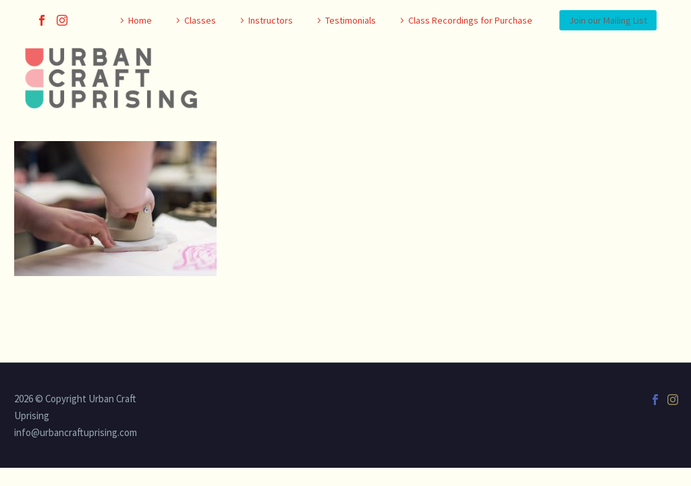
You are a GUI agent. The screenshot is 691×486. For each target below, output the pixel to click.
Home (140, 20)
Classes (200, 20)
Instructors (270, 20)
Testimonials (350, 20)
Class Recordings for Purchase (470, 20)
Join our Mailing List (608, 20)
